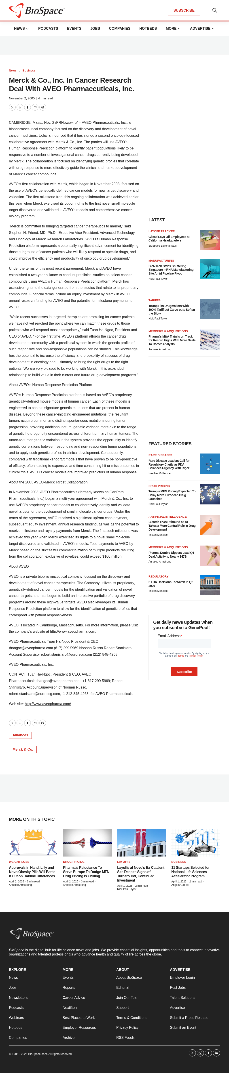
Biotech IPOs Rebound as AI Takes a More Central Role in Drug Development (171, 525)
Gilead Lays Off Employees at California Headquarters (168, 238)
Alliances (20, 735)
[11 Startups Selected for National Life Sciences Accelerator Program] (195, 843)
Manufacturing (161, 260)
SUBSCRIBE (184, 10)
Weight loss (19, 861)
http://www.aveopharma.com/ (48, 704)
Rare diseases (160, 455)
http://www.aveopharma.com (72, 631)
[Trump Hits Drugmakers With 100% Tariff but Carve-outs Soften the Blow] (210, 309)
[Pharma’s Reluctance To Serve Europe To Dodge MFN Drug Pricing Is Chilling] (87, 843)
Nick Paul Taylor (158, 278)
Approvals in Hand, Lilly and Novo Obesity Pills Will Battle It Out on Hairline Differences (32, 872)
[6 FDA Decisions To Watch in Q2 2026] (210, 585)
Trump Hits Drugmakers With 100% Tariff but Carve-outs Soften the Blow (171, 309)
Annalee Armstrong (159, 349)
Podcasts (48, 28)
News (19, 28)
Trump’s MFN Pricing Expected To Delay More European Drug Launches (171, 495)
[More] (27, 28)
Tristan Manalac (158, 534)
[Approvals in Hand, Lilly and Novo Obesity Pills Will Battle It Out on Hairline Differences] (33, 843)
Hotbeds (148, 28)
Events (74, 28)
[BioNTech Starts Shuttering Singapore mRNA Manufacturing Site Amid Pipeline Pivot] (210, 269)
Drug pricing (159, 486)
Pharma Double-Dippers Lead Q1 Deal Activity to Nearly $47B (171, 554)
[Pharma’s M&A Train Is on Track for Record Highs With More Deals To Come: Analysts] (210, 340)
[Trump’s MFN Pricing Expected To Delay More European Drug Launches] (210, 494)
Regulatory (158, 576)
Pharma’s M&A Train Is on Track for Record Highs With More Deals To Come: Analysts (171, 340)
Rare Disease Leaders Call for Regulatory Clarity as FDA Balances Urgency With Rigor (168, 464)
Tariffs (154, 300)
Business (29, 70)
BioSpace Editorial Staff (162, 245)
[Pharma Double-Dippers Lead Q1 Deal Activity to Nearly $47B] (210, 556)
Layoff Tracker (161, 231)
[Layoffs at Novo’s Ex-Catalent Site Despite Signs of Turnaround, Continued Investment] (141, 843)
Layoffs (123, 861)
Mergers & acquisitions (168, 331)
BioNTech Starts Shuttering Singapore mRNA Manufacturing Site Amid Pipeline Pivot (170, 269)
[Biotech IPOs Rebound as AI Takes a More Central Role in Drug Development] (210, 525)
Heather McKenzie (159, 473)
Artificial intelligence (167, 516)
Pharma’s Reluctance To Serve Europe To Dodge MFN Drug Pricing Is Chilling (86, 872)
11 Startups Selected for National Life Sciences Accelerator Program (190, 872)
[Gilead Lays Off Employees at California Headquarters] (210, 240)
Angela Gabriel (180, 884)
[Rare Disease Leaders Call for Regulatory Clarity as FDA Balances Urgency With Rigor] (210, 464)
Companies (119, 28)
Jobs (95, 28)
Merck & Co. (23, 749)
